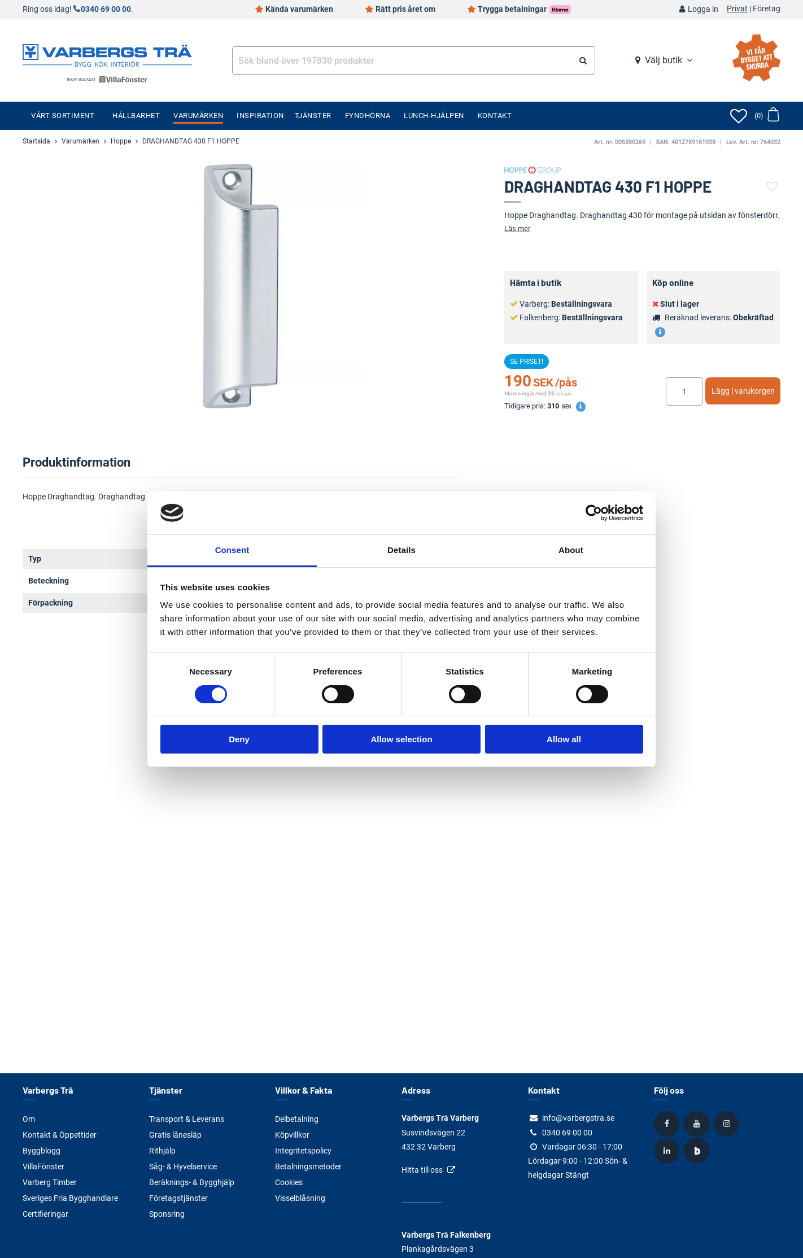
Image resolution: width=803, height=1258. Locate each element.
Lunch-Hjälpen (434, 115)
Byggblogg (41, 1150)
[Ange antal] (684, 391)
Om (29, 1119)
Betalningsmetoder (308, 1166)
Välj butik (663, 60)
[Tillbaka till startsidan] (107, 54)
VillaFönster (43, 1166)
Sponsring (167, 1213)
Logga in (703, 9)
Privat (737, 9)
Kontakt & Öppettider (60, 1134)
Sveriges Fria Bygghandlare (70, 1198)
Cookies (289, 1182)
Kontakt (495, 115)
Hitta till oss (422, 1169)
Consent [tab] (232, 550)
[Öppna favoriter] (738, 116)
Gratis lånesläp (175, 1134)
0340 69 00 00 (106, 9)
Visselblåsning (300, 1198)
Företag (766, 9)
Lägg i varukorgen (743, 390)
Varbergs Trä (48, 1090)
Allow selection (401, 739)
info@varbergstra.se (578, 1117)
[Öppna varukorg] (766, 116)
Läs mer (517, 228)
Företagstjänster (178, 1198)
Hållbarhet (136, 115)
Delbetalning (296, 1119)
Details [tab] (401, 550)
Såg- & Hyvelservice (183, 1166)
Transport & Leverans (186, 1119)
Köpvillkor (292, 1134)
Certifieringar (45, 1213)
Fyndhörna (368, 115)
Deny (239, 739)
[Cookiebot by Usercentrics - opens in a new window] (593, 512)
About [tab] (570, 550)
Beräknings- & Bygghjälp (191, 1182)
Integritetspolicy (303, 1150)
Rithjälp (162, 1150)
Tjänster (313, 115)
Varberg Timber (50, 1182)
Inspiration (260, 115)
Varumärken (198, 115)
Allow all (564, 739)
